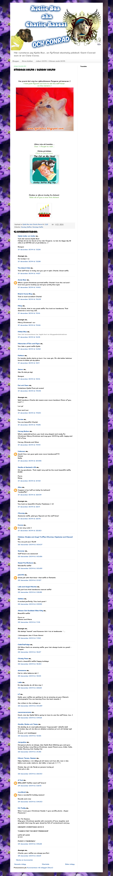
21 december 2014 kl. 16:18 (29, 337)
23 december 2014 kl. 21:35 (29, 752)
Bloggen (16, 61)
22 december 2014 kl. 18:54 (29, 676)
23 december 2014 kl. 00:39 (30, 706)
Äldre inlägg (69, 864)
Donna (20, 525)
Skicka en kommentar (24, 860)
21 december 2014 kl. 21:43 (29, 481)
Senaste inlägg (20, 864)
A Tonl (20, 780)
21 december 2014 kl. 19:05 (29, 391)
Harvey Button (23, 431)
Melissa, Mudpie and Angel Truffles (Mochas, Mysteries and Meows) (45, 537)
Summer (21, 551)
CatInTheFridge (24, 644)
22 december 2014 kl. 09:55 (30, 604)
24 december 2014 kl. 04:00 (30, 802)
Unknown (21, 451)
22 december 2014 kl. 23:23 (30, 688)
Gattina (21, 599)
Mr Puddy (22, 808)
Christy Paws (23, 658)
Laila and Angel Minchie (27, 587)
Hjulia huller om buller (26, 236)
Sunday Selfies (26, 227)
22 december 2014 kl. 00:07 (30, 544)
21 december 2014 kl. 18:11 (28, 363)
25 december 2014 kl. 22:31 (29, 856)
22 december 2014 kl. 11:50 (29, 638)
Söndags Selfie (37, 227)
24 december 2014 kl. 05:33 (30, 844)
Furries (20, 419)
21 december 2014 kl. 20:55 (29, 461)
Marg (20, 306)
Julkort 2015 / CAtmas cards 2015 (50, 61)
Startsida (45, 864)
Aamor (20, 369)
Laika (20, 682)
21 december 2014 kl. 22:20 (29, 530)
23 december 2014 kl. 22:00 (30, 774)
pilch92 (21, 575)
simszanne (22, 670)
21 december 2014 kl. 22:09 (29, 495)
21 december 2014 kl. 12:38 (29, 261)
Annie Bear (22, 280)
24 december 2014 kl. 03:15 (29, 786)
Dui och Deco (23, 385)
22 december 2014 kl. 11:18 (29, 622)
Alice (20, 487)
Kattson (21, 355)
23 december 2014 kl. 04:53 (30, 718)
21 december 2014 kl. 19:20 (29, 413)
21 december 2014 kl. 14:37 (29, 273)
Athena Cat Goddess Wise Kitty (30, 610)
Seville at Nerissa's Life (27, 467)
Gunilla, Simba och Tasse (28, 724)
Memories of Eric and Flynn (29, 343)
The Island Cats (24, 268)
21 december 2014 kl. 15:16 (29, 313)
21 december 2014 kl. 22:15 (29, 519)
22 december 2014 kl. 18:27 (29, 652)
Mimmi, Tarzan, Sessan (27, 758)
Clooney (21, 513)
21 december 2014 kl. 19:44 (29, 445)
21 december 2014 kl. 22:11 (29, 507)
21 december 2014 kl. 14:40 (29, 287)
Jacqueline (22, 742)
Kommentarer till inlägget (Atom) (40, 868)
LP (19, 694)
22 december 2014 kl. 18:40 (29, 664)
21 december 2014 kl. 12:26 (29, 249)
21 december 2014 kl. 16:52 (29, 349)
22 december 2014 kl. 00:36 (30, 556)
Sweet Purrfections (25, 563)
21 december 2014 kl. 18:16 (29, 379)
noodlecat (22, 792)
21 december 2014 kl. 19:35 (29, 425)
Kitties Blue (22, 332)
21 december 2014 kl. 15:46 (29, 325)
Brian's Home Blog (25, 294)
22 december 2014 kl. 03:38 (30, 592)
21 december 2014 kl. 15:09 (29, 299)
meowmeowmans (24, 712)
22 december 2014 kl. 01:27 (29, 580)
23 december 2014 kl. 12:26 (29, 736)
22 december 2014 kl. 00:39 (30, 568)
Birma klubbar (27, 61)
